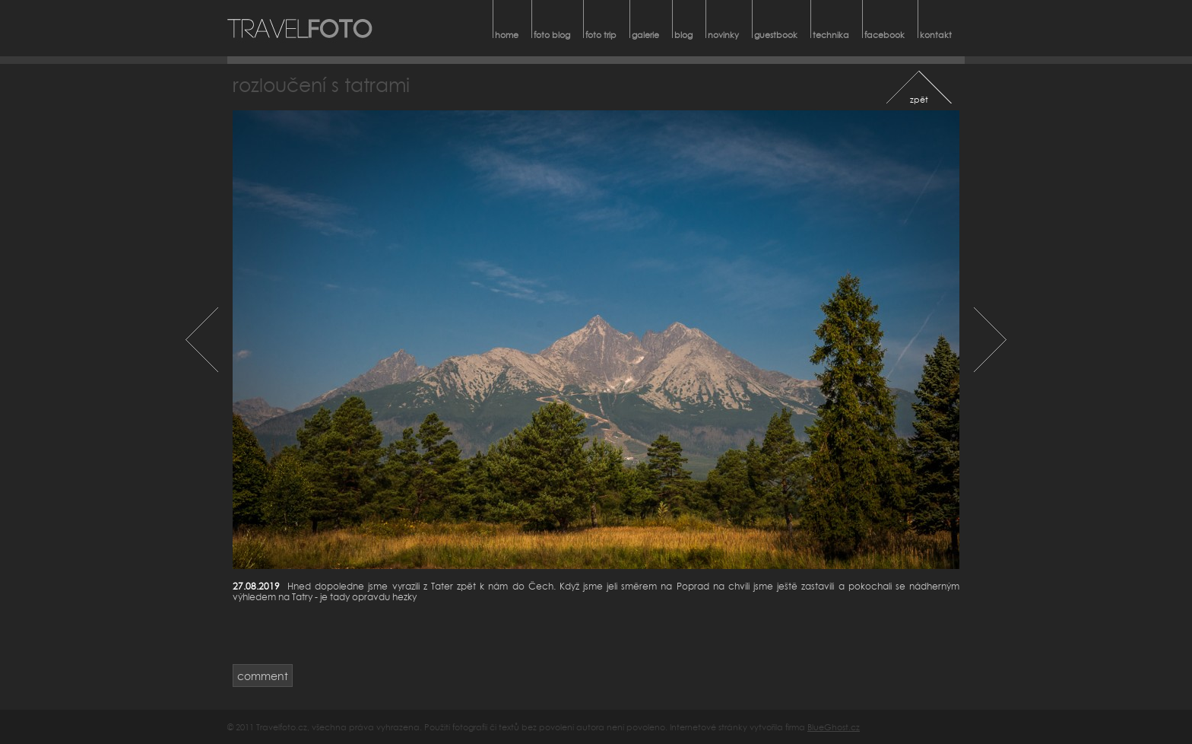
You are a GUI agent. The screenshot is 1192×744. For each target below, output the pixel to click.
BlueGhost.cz (833, 727)
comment (262, 675)
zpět (919, 99)
